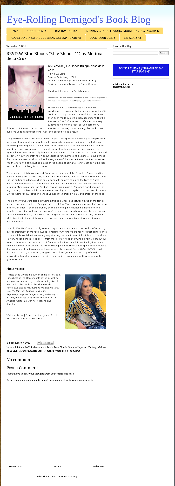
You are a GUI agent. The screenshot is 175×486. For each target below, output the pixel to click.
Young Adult (73, 351)
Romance (49, 351)
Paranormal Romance (31, 351)
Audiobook (47, 347)
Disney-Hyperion (77, 347)
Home (14, 30)
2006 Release (32, 347)
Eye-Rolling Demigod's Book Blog (78, 19)
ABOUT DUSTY (36, 30)
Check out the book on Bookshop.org (68, 91)
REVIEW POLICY (66, 30)
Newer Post (15, 466)
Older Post (99, 466)
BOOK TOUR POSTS (102, 37)
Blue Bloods (60, 347)
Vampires (60, 351)
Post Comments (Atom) (64, 476)
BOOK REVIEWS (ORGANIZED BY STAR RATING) (141, 70)
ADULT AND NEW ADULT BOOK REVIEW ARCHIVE (46, 37)
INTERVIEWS (133, 37)
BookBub (37, 318)
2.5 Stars (19, 347)
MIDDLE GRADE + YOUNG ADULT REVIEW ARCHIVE (122, 30)
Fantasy (92, 347)
